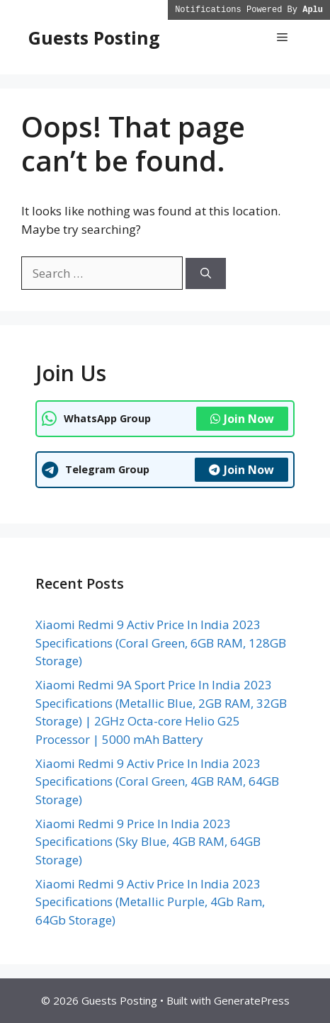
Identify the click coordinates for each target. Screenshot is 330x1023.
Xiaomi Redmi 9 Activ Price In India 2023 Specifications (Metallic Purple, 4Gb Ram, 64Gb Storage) (150, 902)
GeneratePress (252, 1000)
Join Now (242, 418)
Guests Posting (94, 38)
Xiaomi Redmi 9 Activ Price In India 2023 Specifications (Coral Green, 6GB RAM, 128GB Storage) (160, 642)
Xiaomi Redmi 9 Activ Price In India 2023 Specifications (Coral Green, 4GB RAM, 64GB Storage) (157, 781)
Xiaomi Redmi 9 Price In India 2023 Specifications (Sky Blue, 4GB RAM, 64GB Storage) (148, 841)
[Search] (206, 274)
